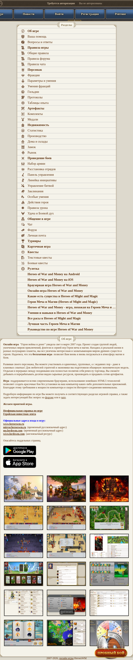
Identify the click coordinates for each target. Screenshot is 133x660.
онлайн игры (66, 658)
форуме (49, 397)
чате (63, 397)
